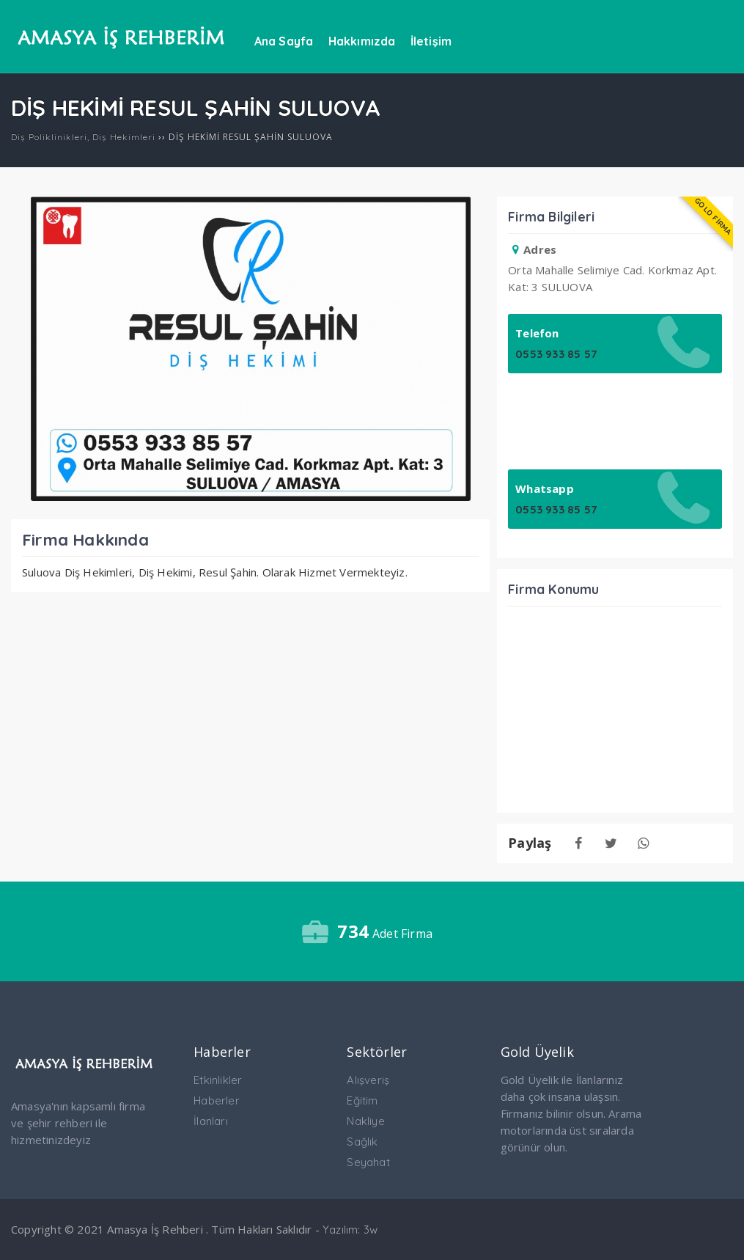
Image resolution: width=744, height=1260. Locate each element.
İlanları (211, 1121)
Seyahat (368, 1162)
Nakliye (365, 1121)
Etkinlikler (218, 1080)
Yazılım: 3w (350, 1230)
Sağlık (362, 1142)
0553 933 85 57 (556, 354)
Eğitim (362, 1100)
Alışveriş (368, 1080)
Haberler (217, 1100)
